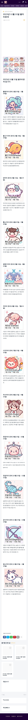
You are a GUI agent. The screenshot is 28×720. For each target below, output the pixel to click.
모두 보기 (13, 643)
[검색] (26, 2)
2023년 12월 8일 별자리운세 (7, 657)
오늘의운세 (6, 6)
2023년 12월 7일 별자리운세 (20, 657)
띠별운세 (13, 716)
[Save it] (24, 20)
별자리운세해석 (9, 11)
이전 (25, 694)
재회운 (17, 6)
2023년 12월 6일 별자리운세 (7, 674)
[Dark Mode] (19, 2)
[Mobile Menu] (2, 2)
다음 (3, 694)
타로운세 (8, 716)
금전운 (22, 6)
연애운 (12, 6)
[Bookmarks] (23, 2)
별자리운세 (19, 716)
